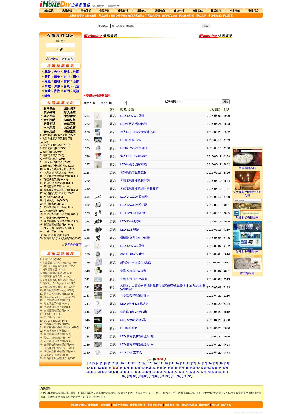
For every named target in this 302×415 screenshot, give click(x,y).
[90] (167, 376)
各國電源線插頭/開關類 (135, 180)
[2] (89, 363)
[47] (181, 367)
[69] (159, 371)
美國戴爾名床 (247, 167)
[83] (129, 376)
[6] (105, 363)
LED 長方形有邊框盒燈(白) (137, 344)
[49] (192, 367)
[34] (110, 367)
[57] (93, 371)
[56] (88, 371)
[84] (135, 376)
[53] (214, 367)
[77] (203, 371)
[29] (226, 363)
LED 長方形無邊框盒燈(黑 (136, 336)
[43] (159, 367)
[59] (104, 371)
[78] (209, 371)
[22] (188, 363)
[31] (93, 367)
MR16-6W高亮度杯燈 (133, 148)
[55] (225, 367)
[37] (126, 367)
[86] (145, 376)
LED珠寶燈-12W (130, 140)
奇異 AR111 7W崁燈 (133, 270)
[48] (187, 367)
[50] (198, 367)
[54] (220, 367)
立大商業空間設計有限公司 (247, 192)
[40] (143, 367)
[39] (137, 367)
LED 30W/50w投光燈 (133, 204)
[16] (155, 363)
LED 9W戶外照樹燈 (132, 213)
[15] (149, 363)
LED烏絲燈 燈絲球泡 (133, 123)
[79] (214, 371)
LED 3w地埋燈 (129, 229)
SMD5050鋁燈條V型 (133, 319)
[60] (110, 371)
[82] (124, 376)
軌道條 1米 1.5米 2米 (133, 311)
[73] (181, 371)
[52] (209, 367)
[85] (140, 376)
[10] (122, 363)
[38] (132, 367)
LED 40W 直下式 (131, 352)
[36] (121, 367)
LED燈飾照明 (128, 328)
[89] (162, 376)
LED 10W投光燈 (130, 221)
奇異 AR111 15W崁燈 (134, 279)
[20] (177, 363)
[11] (127, 363)
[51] (203, 367)
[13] (138, 363)
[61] (115, 371)
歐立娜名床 (247, 272)
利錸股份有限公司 (247, 216)
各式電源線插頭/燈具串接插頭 (139, 188)
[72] (176, 371)
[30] (88, 367)
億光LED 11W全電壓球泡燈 (137, 131)
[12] (133, 363)
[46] (176, 367)
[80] (220, 371)
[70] (165, 371)
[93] (184, 376)
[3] (94, 363)
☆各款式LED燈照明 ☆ (135, 295)
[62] (121, 371)
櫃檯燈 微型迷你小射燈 (135, 237)
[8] (113, 363)
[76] (198, 371)
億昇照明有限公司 (247, 250)
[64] (132, 371)
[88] (156, 376)
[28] (221, 363)
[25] (204, 363)
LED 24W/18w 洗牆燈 (134, 196)
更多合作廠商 (72, 244)
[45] (170, 367)
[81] (225, 371)
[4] (97, 363)
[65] (137, 371)
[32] (99, 367)
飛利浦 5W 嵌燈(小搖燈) (135, 262)
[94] (189, 376)
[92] (178, 376)
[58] (99, 371)
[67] (148, 371)
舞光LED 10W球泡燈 (133, 156)
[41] (148, 367)
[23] (193, 363)
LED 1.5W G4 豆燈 (132, 115)
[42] (154, 367)
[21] (182, 363)
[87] (151, 376)
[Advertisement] (157, 66)
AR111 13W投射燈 (132, 254)
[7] (109, 363)
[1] (86, 363)
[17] (160, 363)
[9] (117, 363)
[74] (187, 371)
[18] (166, 363)
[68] (154, 371)
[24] (199, 363)
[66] (143, 371)
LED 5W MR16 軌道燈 (134, 303)
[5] (101, 363)
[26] (210, 363)
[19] (171, 363)
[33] (104, 367)
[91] (173, 376)
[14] (144, 363)
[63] (126, 371)
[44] (165, 367)
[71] (170, 371)
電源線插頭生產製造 (133, 172)
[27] (215, 363)
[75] (192, 371)
